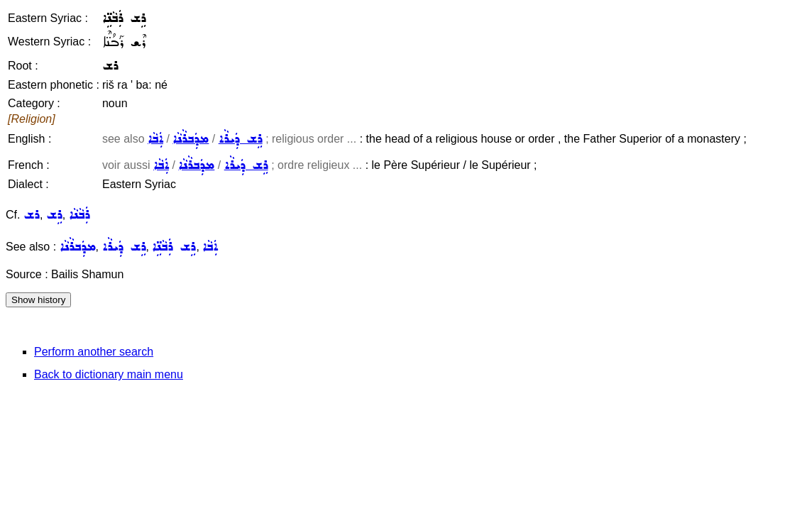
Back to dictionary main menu (108, 374)
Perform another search (93, 352)
